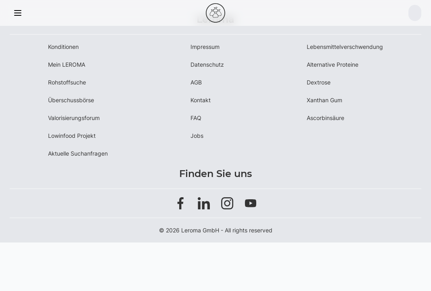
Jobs (196, 135)
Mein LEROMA (66, 64)
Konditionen (63, 46)
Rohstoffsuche (67, 82)
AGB (196, 82)
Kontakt (200, 100)
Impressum (205, 46)
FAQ (195, 117)
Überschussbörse (71, 100)
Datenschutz (207, 64)
